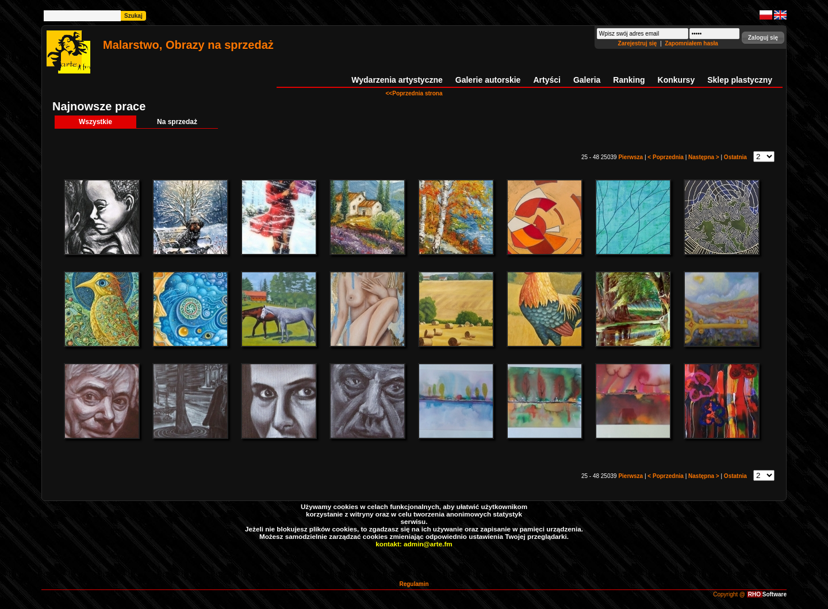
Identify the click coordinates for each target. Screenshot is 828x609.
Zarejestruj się (638, 43)
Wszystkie (95, 122)
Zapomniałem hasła (691, 43)
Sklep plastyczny (739, 79)
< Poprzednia (666, 157)
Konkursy (676, 79)
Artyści (546, 79)
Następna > (704, 157)
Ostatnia (736, 157)
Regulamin (413, 584)
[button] (763, 38)
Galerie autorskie (488, 79)
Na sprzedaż (177, 122)
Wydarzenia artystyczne (396, 79)
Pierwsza (631, 157)
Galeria (586, 79)
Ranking (629, 79)
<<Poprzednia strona (414, 93)
